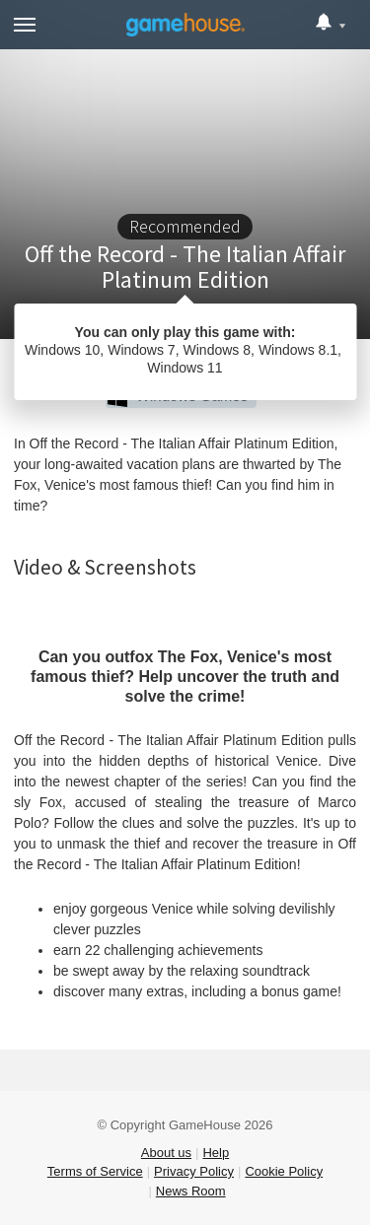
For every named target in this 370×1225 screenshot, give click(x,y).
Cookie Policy (284, 1171)
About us (166, 1152)
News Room (191, 1191)
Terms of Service (95, 1171)
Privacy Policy (194, 1171)
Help (215, 1152)
